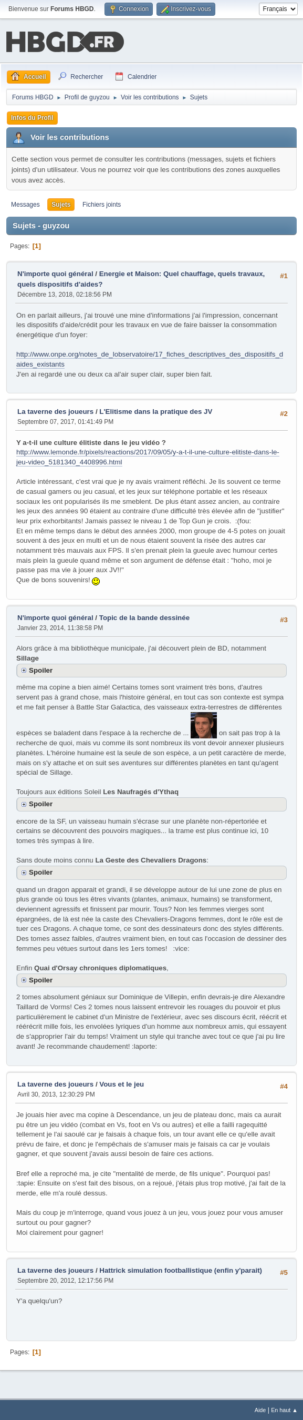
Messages (25, 203)
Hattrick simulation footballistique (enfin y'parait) (180, 1269)
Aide (260, 1409)
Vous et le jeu (121, 1083)
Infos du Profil (32, 116)
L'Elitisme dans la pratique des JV (155, 411)
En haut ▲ (284, 1409)
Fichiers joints (101, 203)
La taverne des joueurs (55, 411)
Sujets (60, 203)
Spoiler (41, 669)
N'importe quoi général (55, 273)
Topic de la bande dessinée (144, 617)
